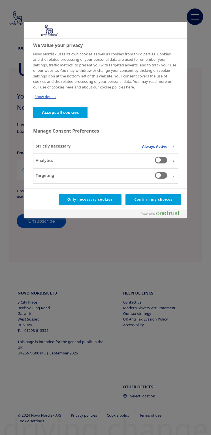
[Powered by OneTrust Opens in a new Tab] (162, 214)
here (69, 87)
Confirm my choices (153, 199)
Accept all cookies (60, 112)
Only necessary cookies (90, 199)
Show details (45, 96)
